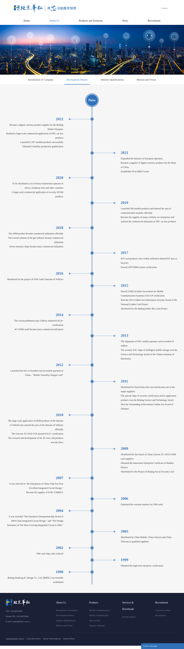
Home (27, 20)
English (164, 8)
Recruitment (154, 20)
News (125, 20)
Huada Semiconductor (52, 642)
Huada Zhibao (69, 642)
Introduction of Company (35, 81)
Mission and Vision (152, 81)
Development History (75, 81)
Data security (94, 624)
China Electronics (33, 642)
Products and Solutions (91, 20)
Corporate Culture (162, 613)
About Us (54, 20)
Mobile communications (99, 613)
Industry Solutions (96, 629)
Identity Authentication (98, 619)
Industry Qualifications (114, 81)
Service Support (128, 620)
